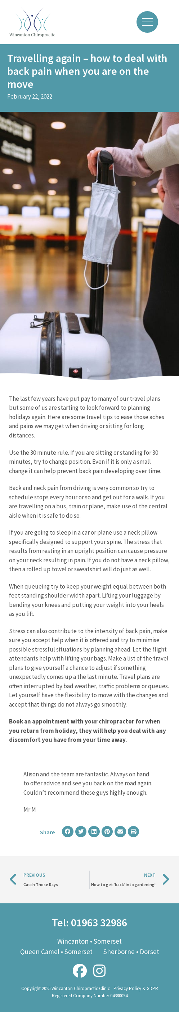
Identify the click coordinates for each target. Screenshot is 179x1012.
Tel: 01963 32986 (89, 922)
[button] (67, 832)
